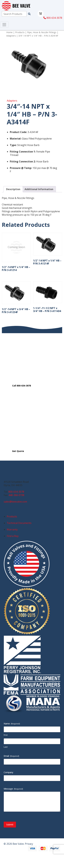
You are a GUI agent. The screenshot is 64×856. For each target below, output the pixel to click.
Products (20, 32)
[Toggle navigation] (4, 25)
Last (6, 746)
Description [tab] (13, 189)
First (6, 735)
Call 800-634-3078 (21, 385)
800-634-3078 (52, 18)
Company (8, 772)
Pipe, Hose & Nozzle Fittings (41, 32)
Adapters (11, 35)
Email (11, 755)
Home (9, 32)
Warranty (12, 529)
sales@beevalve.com (15, 501)
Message (13, 788)
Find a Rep (13, 536)
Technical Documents (19, 523)
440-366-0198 (16, 495)
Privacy (29, 843)
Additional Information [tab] (39, 189)
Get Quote (18, 451)
